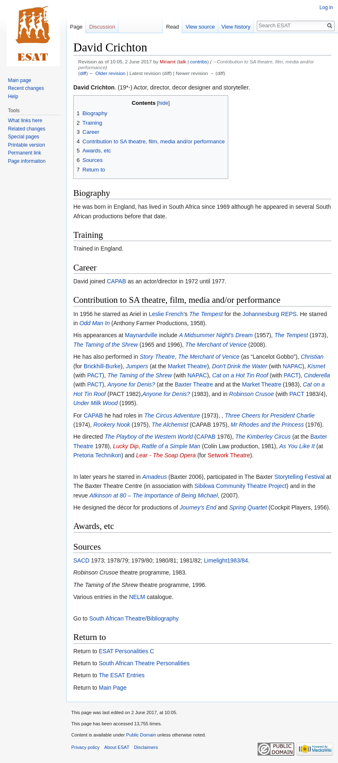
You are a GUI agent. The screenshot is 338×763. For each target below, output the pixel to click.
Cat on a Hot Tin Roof (240, 375)
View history (236, 27)
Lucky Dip (125, 446)
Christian (312, 356)
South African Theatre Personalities (144, 663)
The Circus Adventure (172, 415)
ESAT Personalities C (126, 651)
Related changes (26, 129)
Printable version (26, 145)
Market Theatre (187, 366)
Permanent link (24, 153)
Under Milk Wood (95, 403)
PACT (94, 375)
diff (83, 73)
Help (13, 96)
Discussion (102, 27)
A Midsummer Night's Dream (216, 335)
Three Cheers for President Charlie (270, 415)
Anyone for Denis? (131, 384)
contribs (198, 61)
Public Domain (141, 734)
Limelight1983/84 (226, 560)
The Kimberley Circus (263, 436)
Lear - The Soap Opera (166, 455)
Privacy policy (85, 747)
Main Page (112, 687)
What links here (25, 120)
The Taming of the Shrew (105, 344)
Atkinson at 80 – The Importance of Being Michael (153, 495)
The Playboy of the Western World (148, 436)
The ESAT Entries (122, 675)
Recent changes (26, 88)
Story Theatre (157, 356)
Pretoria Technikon (97, 455)
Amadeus (154, 476)
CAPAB (116, 281)
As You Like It (296, 446)
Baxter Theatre (194, 384)
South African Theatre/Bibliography (134, 618)
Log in (326, 7)
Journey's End (198, 507)
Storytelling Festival (299, 476)
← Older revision (107, 73)
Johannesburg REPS (269, 314)
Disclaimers (146, 747)
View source (200, 27)
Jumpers (137, 366)
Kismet (316, 366)
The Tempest (206, 314)
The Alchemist (170, 424)
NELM (137, 597)
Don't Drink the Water (239, 366)
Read (172, 27)
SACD (81, 560)
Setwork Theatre (229, 455)
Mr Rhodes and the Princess (267, 424)
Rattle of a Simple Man (171, 446)
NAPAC (292, 366)
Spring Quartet (248, 507)
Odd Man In (95, 323)
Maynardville (141, 335)
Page (76, 27)
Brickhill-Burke (102, 366)
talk (182, 61)
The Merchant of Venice (215, 344)
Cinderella (317, 375)
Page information (27, 161)
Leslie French (166, 314)
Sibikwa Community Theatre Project (240, 486)
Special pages (23, 137)
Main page (19, 80)
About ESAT (117, 747)
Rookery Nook (111, 424)
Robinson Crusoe (251, 394)
